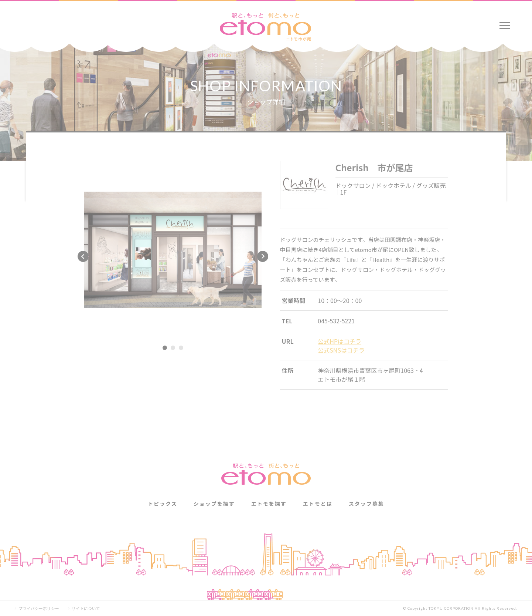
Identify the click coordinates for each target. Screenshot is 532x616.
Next (262, 256)
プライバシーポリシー (38, 608)
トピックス (162, 503)
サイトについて (86, 608)
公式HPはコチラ (339, 341)
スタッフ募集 (366, 503)
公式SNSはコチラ (341, 350)
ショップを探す (214, 503)
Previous (83, 256)
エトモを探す (269, 503)
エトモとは (317, 503)
